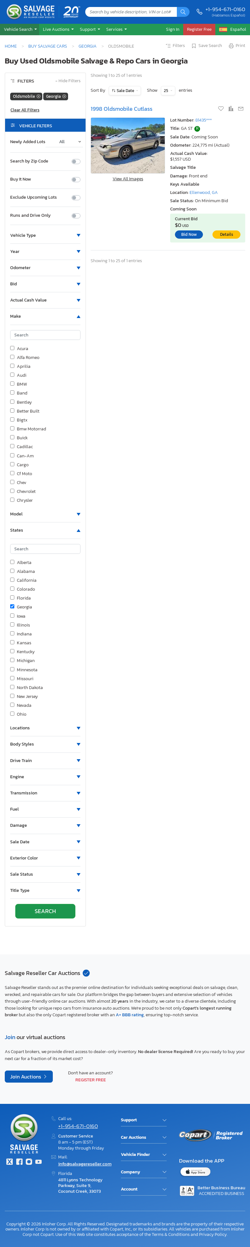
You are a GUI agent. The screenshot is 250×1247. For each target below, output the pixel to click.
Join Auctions (26, 1076)
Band (18, 393)
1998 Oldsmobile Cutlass (121, 108)
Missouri (21, 679)
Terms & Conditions (171, 1234)
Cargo (19, 465)
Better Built (24, 411)
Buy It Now (20, 179)
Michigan (22, 661)
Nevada (20, 705)
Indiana (21, 634)
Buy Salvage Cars (47, 46)
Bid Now (189, 234)
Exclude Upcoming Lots (33, 197)
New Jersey (24, 697)
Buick (19, 438)
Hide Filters (67, 81)
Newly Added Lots (27, 142)
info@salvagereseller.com (85, 1163)
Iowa (17, 616)
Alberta (20, 563)
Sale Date (125, 91)
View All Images (128, 179)
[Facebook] (19, 1162)
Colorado (22, 589)
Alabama (22, 571)
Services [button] (114, 29)
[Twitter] (9, 1162)
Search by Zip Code (29, 161)
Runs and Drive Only (30, 215)
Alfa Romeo (24, 358)
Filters (175, 46)
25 (166, 91)
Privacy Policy (213, 1234)
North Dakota (26, 688)
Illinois (20, 625)
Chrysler (21, 500)
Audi (18, 375)
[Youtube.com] (38, 1162)
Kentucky (22, 652)
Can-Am (22, 456)
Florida (20, 598)
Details (226, 234)
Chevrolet (23, 491)
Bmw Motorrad (28, 429)
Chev (18, 483)
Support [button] (88, 29)
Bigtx (18, 420)
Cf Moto (21, 474)
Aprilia (20, 366)
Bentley (21, 402)
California (23, 580)
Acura (19, 349)
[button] (19, 29)
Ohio (18, 714)
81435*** (203, 120)
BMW (18, 384)
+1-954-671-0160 (225, 9)
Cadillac (21, 447)
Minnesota (24, 670)
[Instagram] (29, 1162)
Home (11, 46)
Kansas (20, 643)
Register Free (90, 1079)
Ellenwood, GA (204, 192)
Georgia (88, 46)
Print (236, 46)
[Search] (183, 12)
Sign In (172, 29)
